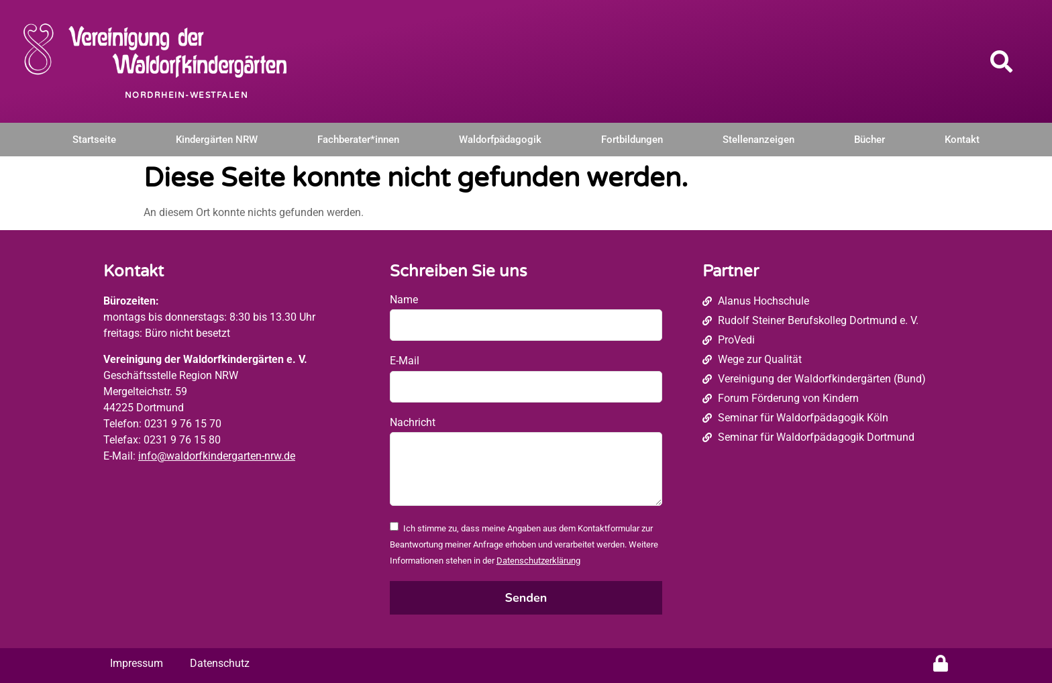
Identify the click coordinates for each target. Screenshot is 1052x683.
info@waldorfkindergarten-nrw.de (216, 456)
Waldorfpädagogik (500, 140)
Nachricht (412, 422)
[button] (1002, 61)
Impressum (136, 663)
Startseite (94, 140)
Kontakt (962, 140)
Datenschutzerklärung (538, 561)
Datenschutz (220, 663)
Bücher (869, 140)
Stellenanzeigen (758, 140)
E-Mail (404, 360)
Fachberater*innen (358, 140)
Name (404, 299)
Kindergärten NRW (217, 140)
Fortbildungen (632, 140)
